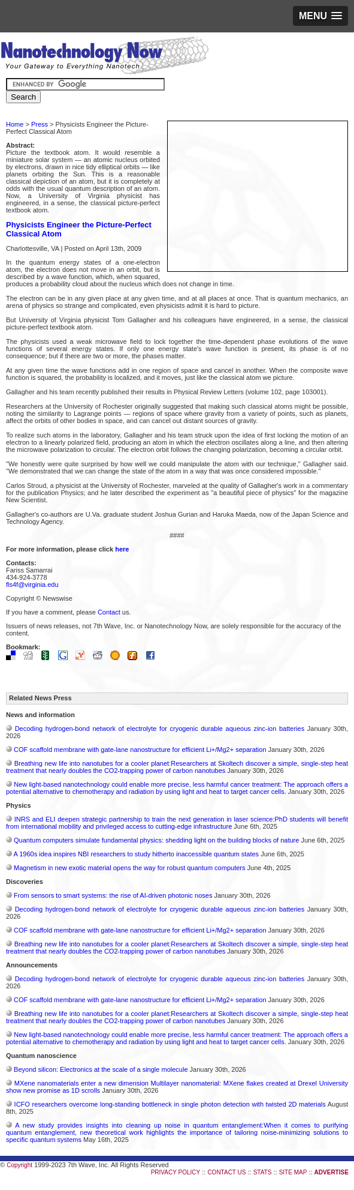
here (122, 549)
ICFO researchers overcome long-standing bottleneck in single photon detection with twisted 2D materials (170, 1104)
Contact (109, 612)
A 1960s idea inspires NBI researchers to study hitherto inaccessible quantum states (136, 854)
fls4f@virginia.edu (32, 584)
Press (39, 124)
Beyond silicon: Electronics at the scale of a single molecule (100, 1069)
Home (14, 124)
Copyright (19, 1165)
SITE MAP (293, 1172)
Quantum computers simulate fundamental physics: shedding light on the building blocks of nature (156, 840)
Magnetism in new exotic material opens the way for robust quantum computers (129, 867)
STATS (262, 1172)
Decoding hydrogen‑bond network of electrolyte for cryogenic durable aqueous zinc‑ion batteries (160, 728)
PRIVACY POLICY (175, 1172)
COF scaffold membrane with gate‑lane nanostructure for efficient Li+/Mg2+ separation (140, 749)
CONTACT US (226, 1172)
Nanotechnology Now (104, 57)
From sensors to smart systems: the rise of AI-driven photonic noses (113, 895)
